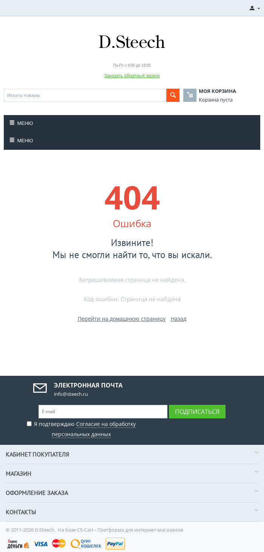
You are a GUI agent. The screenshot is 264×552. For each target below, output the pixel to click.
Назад (178, 318)
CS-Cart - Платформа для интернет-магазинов (130, 529)
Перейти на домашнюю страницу (122, 318)
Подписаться (197, 411)
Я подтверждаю (81, 428)
